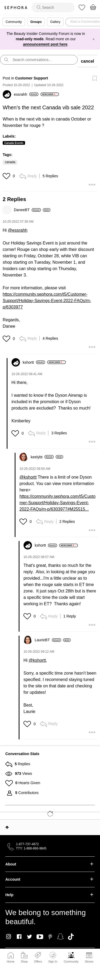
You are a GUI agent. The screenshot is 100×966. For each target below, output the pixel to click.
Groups (36, 22)
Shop (24, 961)
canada (10, 162)
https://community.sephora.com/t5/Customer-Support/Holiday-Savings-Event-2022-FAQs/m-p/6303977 (47, 300)
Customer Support (31, 78)
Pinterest (50, 936)
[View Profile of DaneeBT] (27, 209)
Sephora (15, 7)
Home (10, 961)
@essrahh (17, 230)
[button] (7, 176)
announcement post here (45, 44)
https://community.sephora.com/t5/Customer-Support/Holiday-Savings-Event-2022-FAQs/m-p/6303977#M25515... (57, 502)
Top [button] (7, 827)
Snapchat (60, 936)
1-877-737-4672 (27, 844)
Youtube (40, 937)
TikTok (70, 936)
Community (71, 961)
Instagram (8, 936)
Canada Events (13, 143)
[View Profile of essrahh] (26, 94)
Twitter (29, 936)
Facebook (19, 936)
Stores (89, 961)
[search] (53, 7)
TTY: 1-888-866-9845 (31, 848)
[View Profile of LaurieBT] (48, 640)
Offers (38, 961)
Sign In (52, 957)
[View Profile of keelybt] (42, 457)
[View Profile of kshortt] (34, 362)
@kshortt (28, 477)
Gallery (55, 22)
